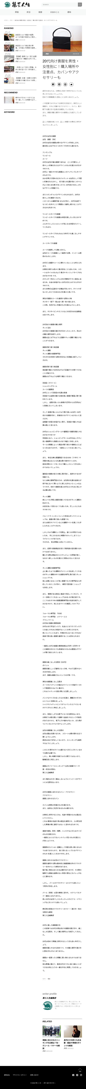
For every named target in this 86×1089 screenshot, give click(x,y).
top (80, 1071)
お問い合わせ (34, 1075)
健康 (40, 12)
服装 (49, 979)
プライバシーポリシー (20, 1075)
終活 (28, 12)
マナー (44, 979)
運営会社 (7, 1075)
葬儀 (17, 12)
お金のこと (54, 12)
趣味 (69, 12)
